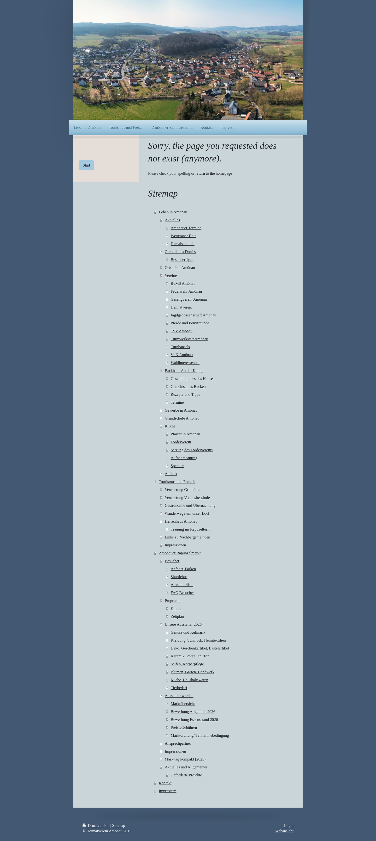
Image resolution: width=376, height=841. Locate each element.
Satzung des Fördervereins (192, 450)
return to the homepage (213, 173)
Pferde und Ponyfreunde (190, 323)
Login (289, 825)
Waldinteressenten (185, 362)
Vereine (171, 275)
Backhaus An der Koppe (184, 370)
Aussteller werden (179, 695)
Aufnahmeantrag (184, 458)
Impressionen (175, 545)
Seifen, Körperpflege (187, 664)
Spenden (177, 466)
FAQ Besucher (182, 592)
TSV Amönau (182, 331)
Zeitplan (177, 616)
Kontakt (165, 783)
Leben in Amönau (173, 212)
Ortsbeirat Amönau (180, 267)
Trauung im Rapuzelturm (191, 529)
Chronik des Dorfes (180, 251)
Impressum (167, 791)
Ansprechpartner (178, 743)
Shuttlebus (179, 577)
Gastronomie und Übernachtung (190, 505)
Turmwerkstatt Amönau (189, 339)
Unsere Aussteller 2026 (183, 624)
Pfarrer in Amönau (185, 434)
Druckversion (96, 825)
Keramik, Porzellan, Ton (190, 656)
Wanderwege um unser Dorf (187, 513)
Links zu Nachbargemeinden (187, 537)
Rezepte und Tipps (185, 394)
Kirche (170, 426)
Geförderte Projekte (186, 775)
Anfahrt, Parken (183, 569)
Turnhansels (180, 347)
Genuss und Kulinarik (188, 632)
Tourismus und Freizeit (177, 481)
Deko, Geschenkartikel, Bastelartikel (200, 648)
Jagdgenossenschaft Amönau (193, 315)
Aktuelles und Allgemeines (186, 767)
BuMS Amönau (183, 283)
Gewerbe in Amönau (181, 410)
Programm (173, 600)
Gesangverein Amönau (189, 299)
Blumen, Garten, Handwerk (192, 672)
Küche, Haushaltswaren (189, 680)
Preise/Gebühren (184, 727)
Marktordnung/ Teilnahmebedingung (200, 735)
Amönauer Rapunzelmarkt (180, 553)
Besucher (172, 561)
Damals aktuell (182, 243)
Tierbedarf (179, 688)
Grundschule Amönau (182, 418)
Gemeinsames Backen (188, 386)
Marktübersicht (183, 703)
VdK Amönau (182, 354)
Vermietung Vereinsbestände (187, 497)
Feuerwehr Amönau (186, 291)
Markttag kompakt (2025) (185, 759)
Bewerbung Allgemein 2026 (193, 711)
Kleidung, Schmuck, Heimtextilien (198, 640)
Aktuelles (172, 220)
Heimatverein (181, 307)
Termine (177, 402)
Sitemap (118, 825)
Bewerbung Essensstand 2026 (194, 719)
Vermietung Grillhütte (182, 489)
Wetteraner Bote (183, 236)
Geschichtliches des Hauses (192, 378)
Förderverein (181, 442)
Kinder (176, 608)
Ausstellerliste (182, 584)
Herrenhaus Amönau (181, 521)
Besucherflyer (182, 259)
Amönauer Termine (186, 228)
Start (86, 165)
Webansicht (284, 831)
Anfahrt (171, 473)
